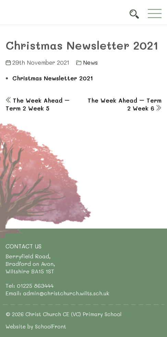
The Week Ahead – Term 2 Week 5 (37, 104)
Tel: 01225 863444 (29, 285)
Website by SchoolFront (35, 326)
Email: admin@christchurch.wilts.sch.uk (57, 293)
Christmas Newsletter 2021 (52, 78)
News (90, 62)
